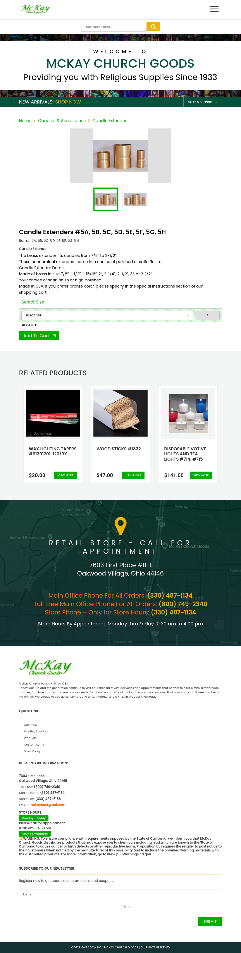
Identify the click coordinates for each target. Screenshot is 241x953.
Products (30, 738)
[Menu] (214, 9)
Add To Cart (36, 336)
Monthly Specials (36, 731)
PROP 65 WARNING (35, 834)
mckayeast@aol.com (47, 804)
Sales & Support (200, 102)
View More (65, 475)
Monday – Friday (34, 818)
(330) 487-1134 (170, 595)
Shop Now (76, 101)
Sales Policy (32, 751)
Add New (27, 325)
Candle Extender (109, 121)
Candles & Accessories (62, 121)
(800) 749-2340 (183, 604)
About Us (30, 725)
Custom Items (34, 744)
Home (25, 121)
